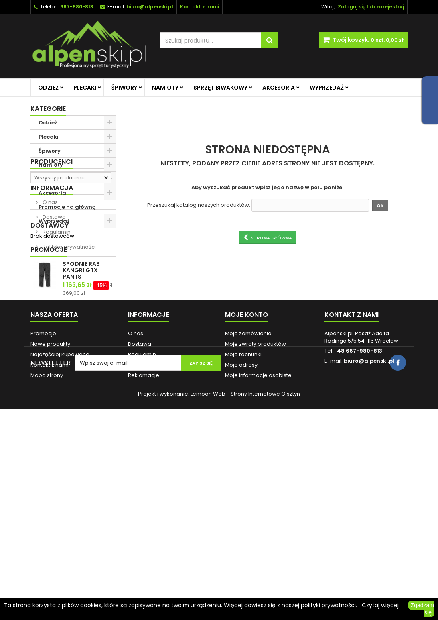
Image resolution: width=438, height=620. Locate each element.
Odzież (48, 88)
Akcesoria (278, 88)
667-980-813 (76, 6)
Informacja (51, 280)
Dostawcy (49, 360)
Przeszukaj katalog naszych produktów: (198, 205)
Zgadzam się (422, 609)
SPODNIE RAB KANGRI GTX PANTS (81, 409)
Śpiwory (124, 88)
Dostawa (53, 310)
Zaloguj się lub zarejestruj (371, 6)
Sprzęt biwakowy (220, 88)
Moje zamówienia (248, 504)
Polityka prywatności (68, 339)
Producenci (51, 242)
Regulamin (56, 324)
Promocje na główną (67, 207)
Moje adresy (241, 536)
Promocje (48, 388)
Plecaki (84, 88)
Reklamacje (143, 546)
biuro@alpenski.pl (149, 6)
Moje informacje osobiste (258, 546)
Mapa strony (46, 546)
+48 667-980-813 (357, 522)
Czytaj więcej (380, 605)
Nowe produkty (50, 515)
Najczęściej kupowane (59, 525)
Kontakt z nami (49, 536)
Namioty (165, 88)
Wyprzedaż (327, 88)
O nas (49, 295)
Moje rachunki (243, 525)
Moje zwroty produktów (255, 515)
